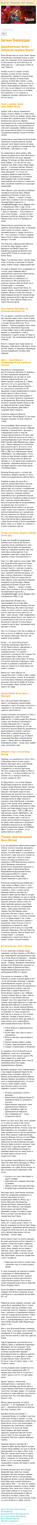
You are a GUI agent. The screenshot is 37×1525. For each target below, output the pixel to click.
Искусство (5, 3)
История (30, 3)
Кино (23, 3)
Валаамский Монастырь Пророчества (15, 1514)
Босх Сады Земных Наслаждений (13, 1516)
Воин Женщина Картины (10, 1519)
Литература (15, 3)
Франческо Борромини (9, 1521)
